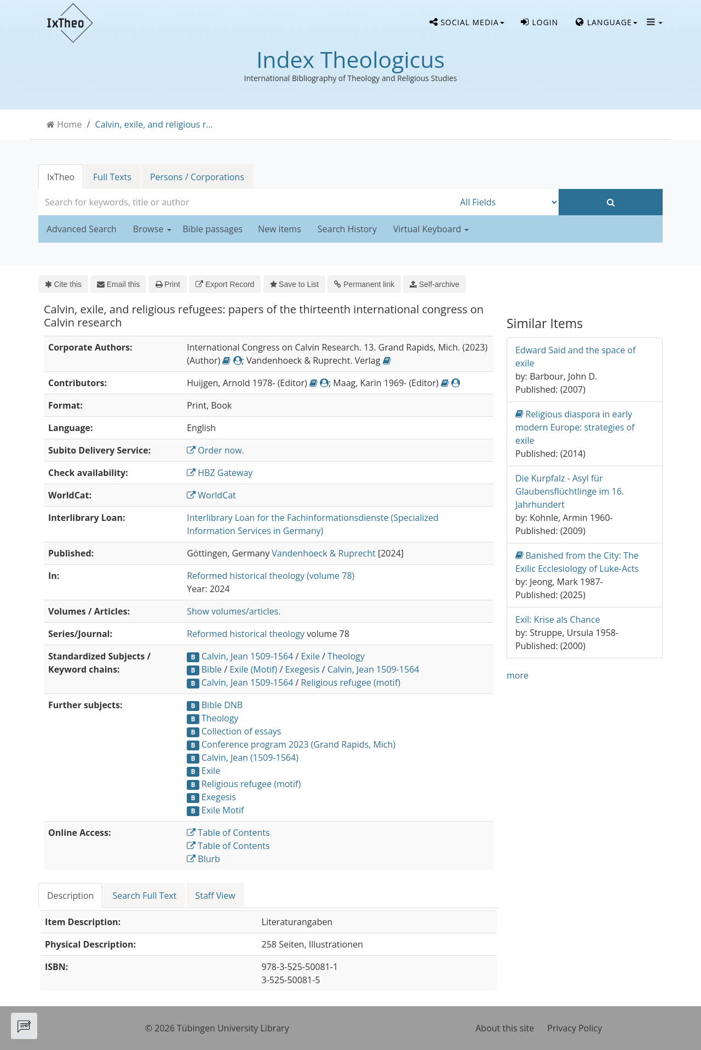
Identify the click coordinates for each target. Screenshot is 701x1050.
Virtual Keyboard (431, 229)
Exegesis (302, 669)
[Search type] (507, 202)
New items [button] (279, 229)
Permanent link (364, 284)
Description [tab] (70, 896)
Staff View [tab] (215, 896)
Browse (152, 229)
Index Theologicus (350, 59)
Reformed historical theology (245, 634)
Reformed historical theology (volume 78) (270, 576)
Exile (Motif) (253, 669)
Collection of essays (241, 731)
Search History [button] (347, 229)
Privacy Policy (574, 1028)
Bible (212, 669)
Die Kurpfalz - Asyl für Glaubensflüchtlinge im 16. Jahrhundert (569, 491)
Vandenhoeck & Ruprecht (323, 553)
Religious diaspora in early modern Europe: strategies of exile (575, 427)
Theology (346, 656)
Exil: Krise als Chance (557, 619)
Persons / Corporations (197, 177)
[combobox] (246, 202)
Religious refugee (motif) (350, 682)
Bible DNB (222, 705)
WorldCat (211, 495)
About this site (504, 1028)
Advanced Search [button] (82, 229)
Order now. (215, 450)
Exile (310, 656)
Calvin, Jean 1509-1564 (248, 656)
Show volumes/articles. (233, 611)
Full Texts (112, 177)
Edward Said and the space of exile (575, 356)
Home (69, 124)
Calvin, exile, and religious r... (154, 124)
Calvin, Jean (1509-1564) (250, 757)
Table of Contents (228, 833)
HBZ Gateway (219, 473)
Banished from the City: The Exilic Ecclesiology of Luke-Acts (577, 562)
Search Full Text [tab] (144, 896)
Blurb (203, 859)
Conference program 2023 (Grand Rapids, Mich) (298, 744)
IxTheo (60, 177)
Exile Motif (223, 810)
